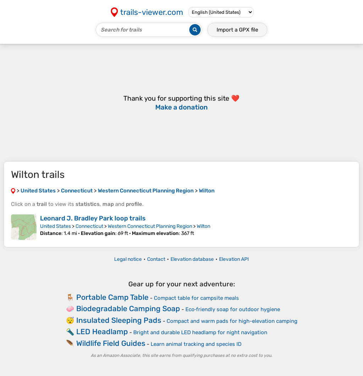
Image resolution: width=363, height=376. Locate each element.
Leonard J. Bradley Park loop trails (93, 218)
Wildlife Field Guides (110, 343)
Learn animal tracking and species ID (196, 344)
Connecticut (89, 226)
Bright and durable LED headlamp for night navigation (200, 332)
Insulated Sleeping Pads (118, 320)
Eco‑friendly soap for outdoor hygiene (232, 309)
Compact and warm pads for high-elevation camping (232, 321)
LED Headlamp (102, 331)
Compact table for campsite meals (196, 298)
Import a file (237, 30)
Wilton (203, 226)
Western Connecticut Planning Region (150, 226)
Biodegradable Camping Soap (128, 308)
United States (55, 226)
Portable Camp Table (112, 297)
